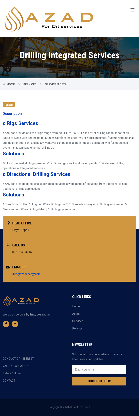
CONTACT (9, 380)
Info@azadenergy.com (26, 274)
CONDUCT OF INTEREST (18, 358)
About (76, 313)
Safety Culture (12, 373)
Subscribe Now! (99, 381)
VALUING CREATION (15, 366)
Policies (77, 328)
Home (11, 84)
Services (30, 84)
